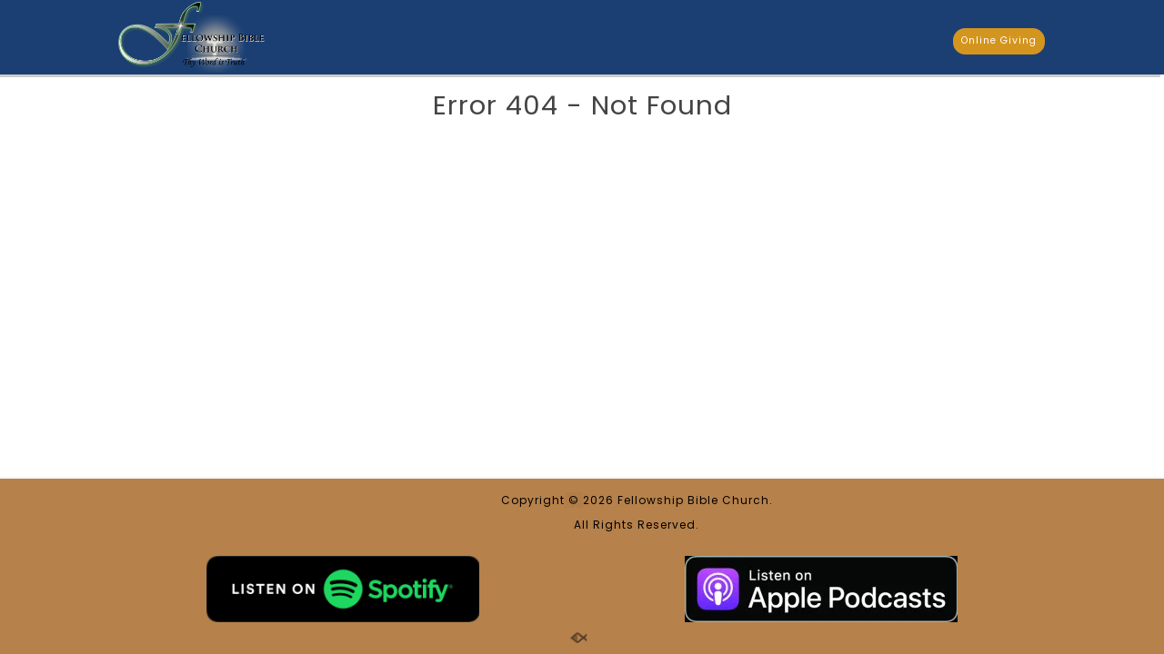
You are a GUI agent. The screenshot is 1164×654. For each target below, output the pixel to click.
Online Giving (999, 40)
